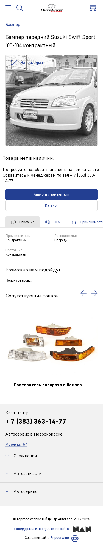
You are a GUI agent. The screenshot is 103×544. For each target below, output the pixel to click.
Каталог (51, 205)
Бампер (12, 24)
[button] (83, 293)
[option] (51, 100)
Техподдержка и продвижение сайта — (51, 529)
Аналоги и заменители (51, 194)
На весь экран (27, 62)
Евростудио (60, 537)
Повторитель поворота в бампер (48, 385)
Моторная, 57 (16, 444)
